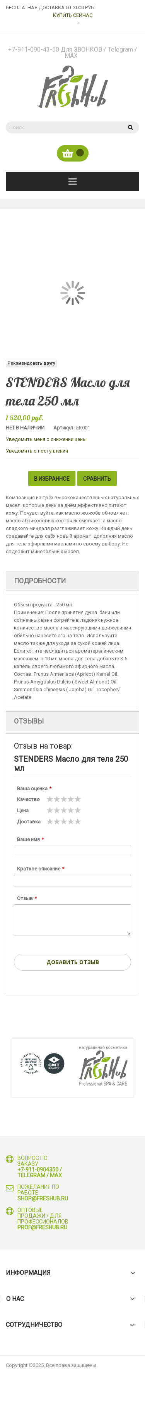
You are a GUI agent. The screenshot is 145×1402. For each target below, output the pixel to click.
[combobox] (63, 127)
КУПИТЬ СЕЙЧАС (72, 15)
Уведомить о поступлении (37, 451)
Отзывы (29, 721)
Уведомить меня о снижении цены (46, 439)
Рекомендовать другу (31, 363)
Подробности (40, 581)
